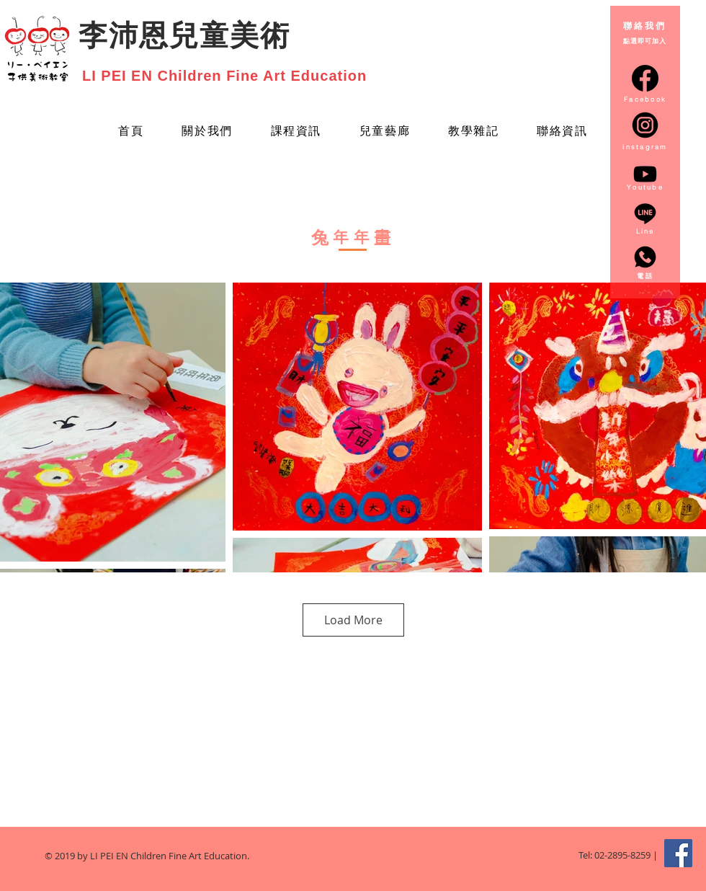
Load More (353, 620)
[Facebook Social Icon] (678, 853)
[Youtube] (645, 174)
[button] (384, 132)
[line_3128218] (645, 213)
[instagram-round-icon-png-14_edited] (645, 125)
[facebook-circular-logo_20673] (645, 78)
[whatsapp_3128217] (645, 257)
